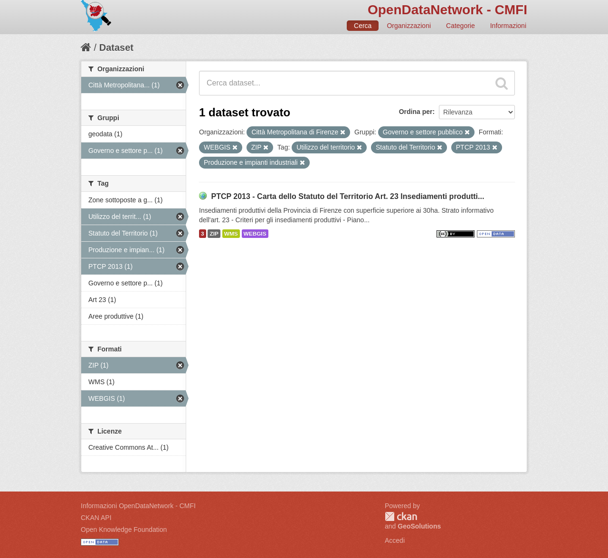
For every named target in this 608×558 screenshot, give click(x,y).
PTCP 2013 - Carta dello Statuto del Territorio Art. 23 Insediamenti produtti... (347, 196)
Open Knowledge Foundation (124, 529)
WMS (231, 233)
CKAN (401, 516)
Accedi (395, 540)
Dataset (116, 47)
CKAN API (96, 517)
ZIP (213, 233)
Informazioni (508, 25)
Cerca (362, 25)
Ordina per (416, 111)
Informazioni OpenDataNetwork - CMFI (138, 506)
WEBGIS (255, 233)
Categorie (460, 25)
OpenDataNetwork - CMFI (447, 9)
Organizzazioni (409, 25)
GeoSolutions (419, 526)
